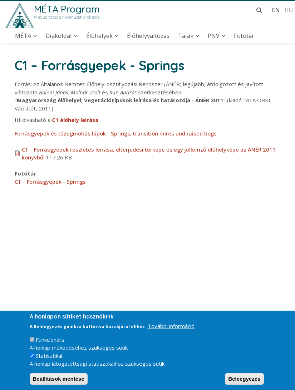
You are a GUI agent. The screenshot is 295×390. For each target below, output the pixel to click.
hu (288, 10)
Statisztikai (49, 362)
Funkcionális (50, 346)
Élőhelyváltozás (148, 36)
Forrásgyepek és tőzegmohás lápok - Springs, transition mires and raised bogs (116, 133)
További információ (171, 333)
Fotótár (244, 36)
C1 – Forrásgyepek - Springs (50, 181)
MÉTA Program (67, 9)
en (276, 10)
